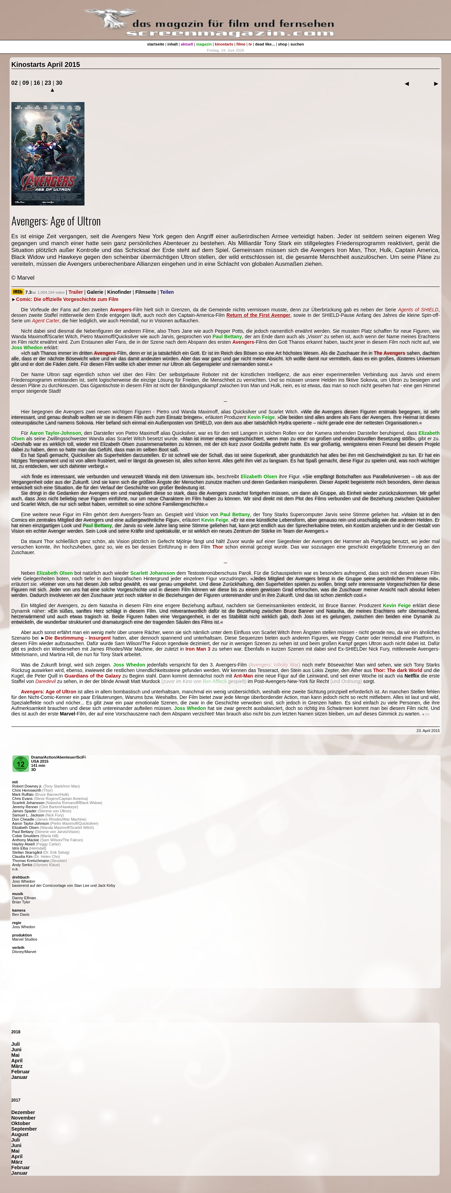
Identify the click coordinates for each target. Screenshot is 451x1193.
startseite (155, 44)
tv (250, 44)
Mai (15, 1055)
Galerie (95, 292)
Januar (19, 1077)
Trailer (76, 292)
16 (36, 83)
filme (241, 44)
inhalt (173, 44)
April (17, 1060)
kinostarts (224, 44)
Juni (16, 1049)
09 (25, 83)
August (20, 1134)
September (24, 1129)
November (23, 1118)
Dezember (23, 1112)
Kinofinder (119, 292)
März (17, 1066)
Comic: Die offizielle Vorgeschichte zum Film (67, 299)
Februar (20, 1071)
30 (59, 83)
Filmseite (145, 292)
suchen (297, 44)
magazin (204, 44)
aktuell (187, 44)
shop (282, 44)
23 (48, 83)
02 (14, 83)
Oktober (20, 1123)
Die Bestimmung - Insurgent (78, 638)
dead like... (265, 44)
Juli (15, 1044)
